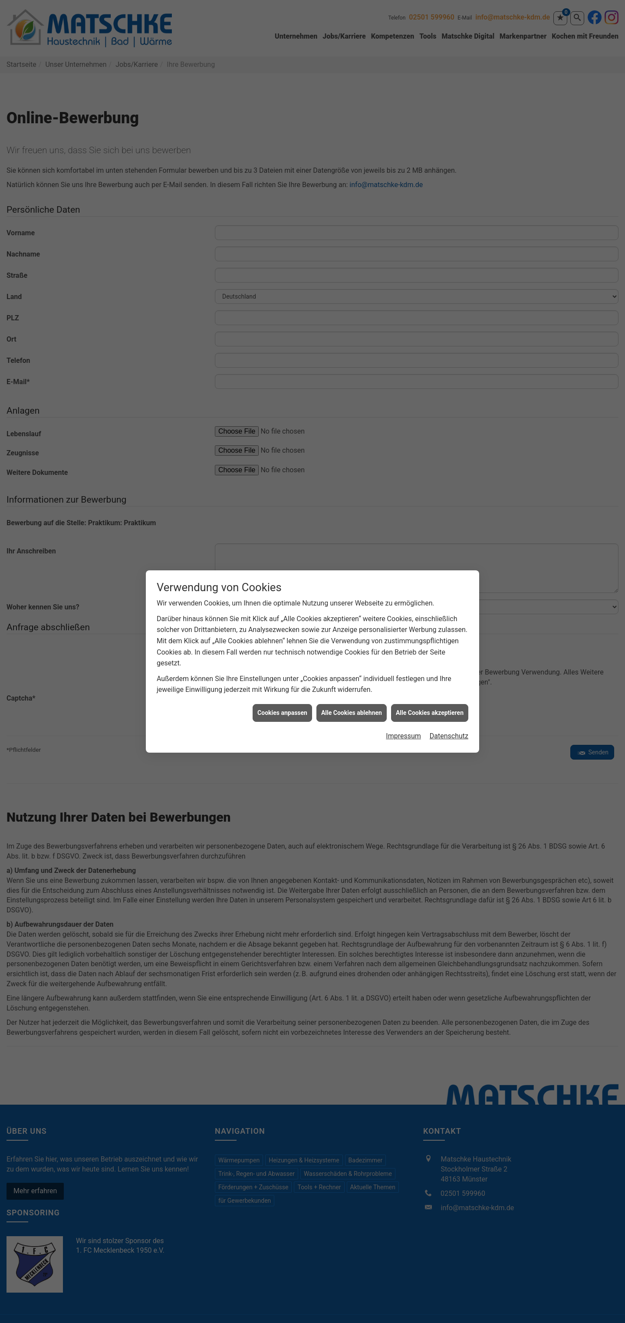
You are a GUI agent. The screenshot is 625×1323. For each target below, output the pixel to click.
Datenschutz (449, 698)
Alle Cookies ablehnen (351, 674)
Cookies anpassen (282, 674)
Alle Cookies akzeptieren (430, 674)
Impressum (403, 698)
